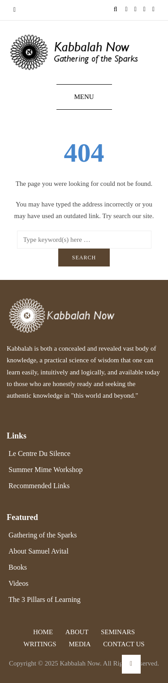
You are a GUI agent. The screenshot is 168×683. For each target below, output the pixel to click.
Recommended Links (39, 486)
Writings (39, 644)
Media (79, 644)
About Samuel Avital (39, 551)
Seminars (118, 632)
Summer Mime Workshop (46, 469)
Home (43, 632)
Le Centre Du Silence (39, 453)
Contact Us (123, 644)
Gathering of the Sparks (43, 535)
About (77, 632)
